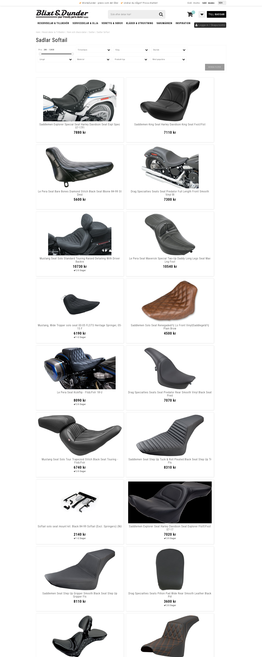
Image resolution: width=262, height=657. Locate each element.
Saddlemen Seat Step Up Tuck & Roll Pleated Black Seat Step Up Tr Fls (203, 261)
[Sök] (136, 14)
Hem (38, 32)
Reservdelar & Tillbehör (53, 23)
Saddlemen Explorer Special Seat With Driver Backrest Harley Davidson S (58, 395)
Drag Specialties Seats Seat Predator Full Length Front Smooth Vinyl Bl (203, 127)
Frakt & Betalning (45, 610)
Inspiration (183, 23)
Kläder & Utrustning (139, 23)
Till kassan (217, 14)
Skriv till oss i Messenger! (174, 573)
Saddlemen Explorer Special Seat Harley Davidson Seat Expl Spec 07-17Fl (58, 127)
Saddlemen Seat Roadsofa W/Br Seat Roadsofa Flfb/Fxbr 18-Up (203, 528)
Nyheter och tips (56, 581)
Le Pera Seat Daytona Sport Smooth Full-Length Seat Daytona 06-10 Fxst (155, 462)
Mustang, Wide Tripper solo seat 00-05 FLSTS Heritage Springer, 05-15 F (155, 194)
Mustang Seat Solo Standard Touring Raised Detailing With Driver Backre (59, 194)
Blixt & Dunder (205, 576)
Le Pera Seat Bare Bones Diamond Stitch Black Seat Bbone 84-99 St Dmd (155, 127)
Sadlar (92, 32)
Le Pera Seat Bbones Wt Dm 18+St (203, 461)
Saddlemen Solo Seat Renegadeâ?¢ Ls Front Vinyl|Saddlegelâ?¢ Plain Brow (203, 194)
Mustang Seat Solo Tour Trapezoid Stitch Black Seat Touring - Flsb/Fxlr (155, 261)
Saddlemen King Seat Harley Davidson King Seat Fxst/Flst (107, 126)
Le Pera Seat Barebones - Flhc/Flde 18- (59, 461)
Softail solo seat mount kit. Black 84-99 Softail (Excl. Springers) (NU (58, 328)
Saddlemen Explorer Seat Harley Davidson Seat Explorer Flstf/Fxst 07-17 (107, 328)
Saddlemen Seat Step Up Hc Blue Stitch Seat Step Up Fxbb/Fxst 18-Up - (107, 462)
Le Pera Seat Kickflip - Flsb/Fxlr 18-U (58, 260)
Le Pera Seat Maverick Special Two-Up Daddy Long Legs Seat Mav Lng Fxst (107, 194)
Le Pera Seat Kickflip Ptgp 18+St (59, 526)
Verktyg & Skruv (112, 23)
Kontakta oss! (94, 571)
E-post (114, 576)
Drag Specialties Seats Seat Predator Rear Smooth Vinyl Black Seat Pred (107, 261)
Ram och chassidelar (77, 32)
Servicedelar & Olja (85, 23)
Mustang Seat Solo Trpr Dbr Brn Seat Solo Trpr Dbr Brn (203, 394)
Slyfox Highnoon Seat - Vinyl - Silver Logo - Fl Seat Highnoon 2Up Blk (155, 529)
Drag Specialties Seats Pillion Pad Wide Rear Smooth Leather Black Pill (203, 328)
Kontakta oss (204, 580)
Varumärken (164, 23)
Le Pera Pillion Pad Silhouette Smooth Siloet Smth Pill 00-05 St (155, 394)
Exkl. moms (194, 3)
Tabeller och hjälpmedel (56, 573)
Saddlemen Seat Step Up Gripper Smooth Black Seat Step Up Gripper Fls (155, 328)
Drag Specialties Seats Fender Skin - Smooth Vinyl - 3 (107, 528)
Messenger (131, 576)
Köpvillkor (41, 613)
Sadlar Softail (103, 32)
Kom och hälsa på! (95, 592)
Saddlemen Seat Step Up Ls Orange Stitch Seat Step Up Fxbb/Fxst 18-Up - (107, 395)
